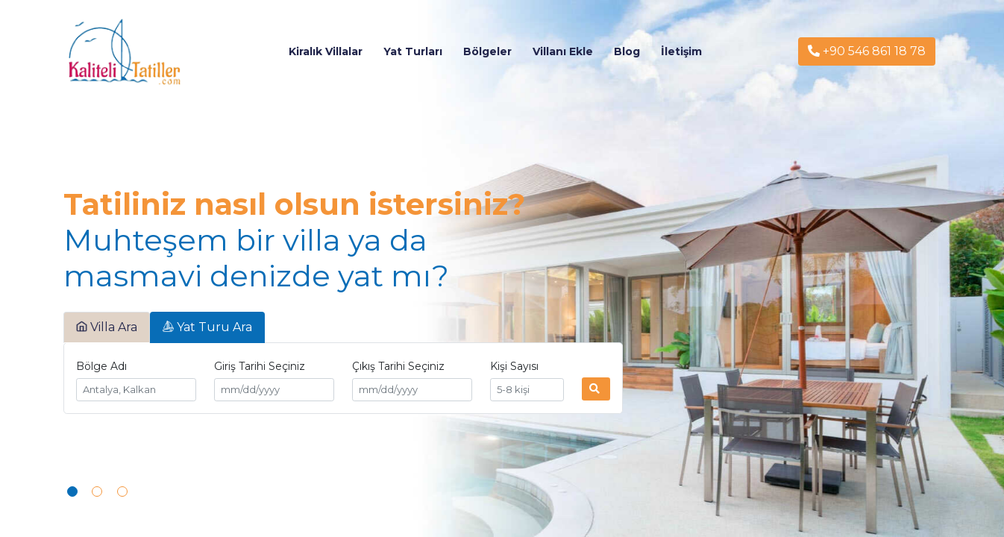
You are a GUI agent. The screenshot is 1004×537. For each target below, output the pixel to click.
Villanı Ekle (563, 51)
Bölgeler (487, 51)
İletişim (681, 51)
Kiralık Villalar (326, 51)
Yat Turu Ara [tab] (207, 327)
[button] (72, 491)
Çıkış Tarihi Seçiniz (398, 366)
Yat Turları (412, 51)
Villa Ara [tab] (106, 327)
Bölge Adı (101, 366)
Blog (627, 51)
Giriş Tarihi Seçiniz (259, 366)
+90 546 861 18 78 (867, 51)
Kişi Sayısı (514, 366)
